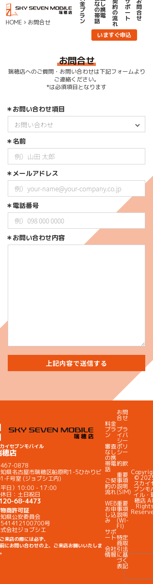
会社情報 (110, 551)
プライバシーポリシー (122, 440)
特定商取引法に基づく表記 (122, 552)
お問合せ (122, 415)
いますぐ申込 (114, 35)
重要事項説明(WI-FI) (123, 514)
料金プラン (110, 429)
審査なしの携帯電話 (110, 457)
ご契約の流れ (110, 486)
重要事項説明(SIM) (124, 483)
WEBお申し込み (111, 511)
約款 (122, 463)
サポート (110, 534)
